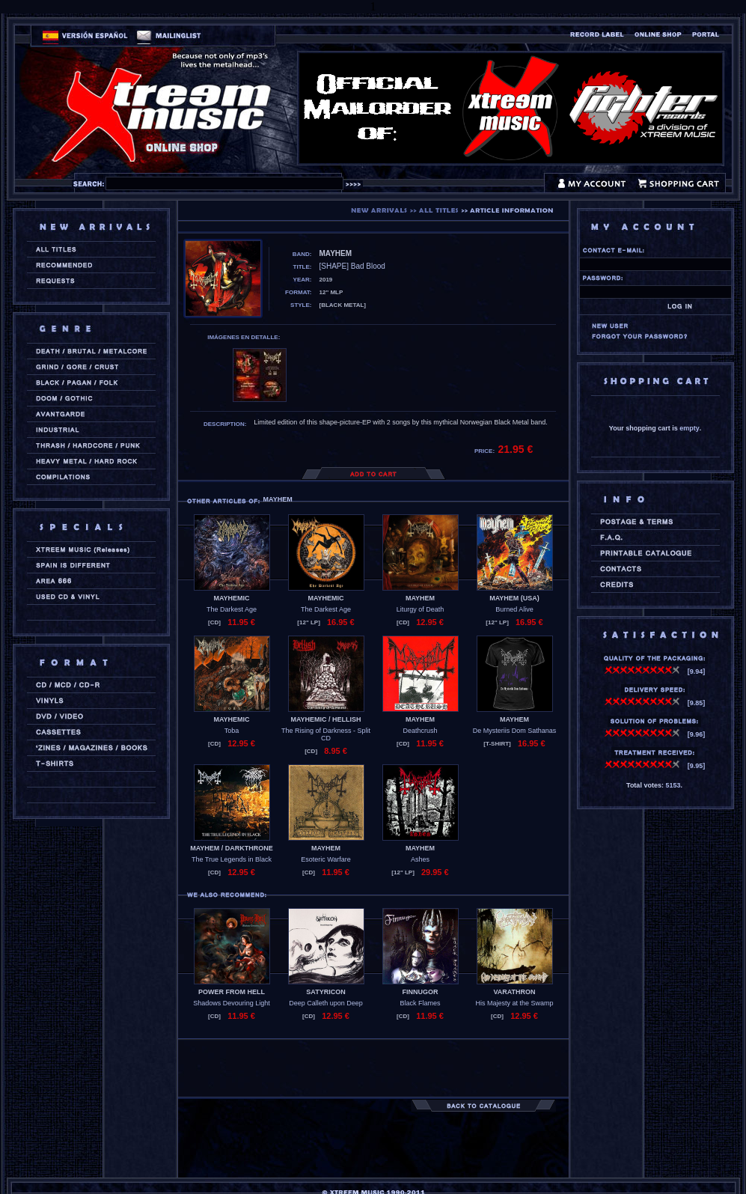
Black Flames (420, 1003)
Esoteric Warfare (326, 859)
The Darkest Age (232, 609)
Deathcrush (420, 730)
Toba (231, 730)
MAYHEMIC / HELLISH (325, 719)
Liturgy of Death (420, 609)
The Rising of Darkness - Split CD (325, 734)
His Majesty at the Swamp (514, 1003)
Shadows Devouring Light (231, 1003)
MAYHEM (420, 598)
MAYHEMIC (231, 598)
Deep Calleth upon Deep (326, 1003)
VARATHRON (514, 992)
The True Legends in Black (232, 859)
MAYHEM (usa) (514, 598)
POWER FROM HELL (231, 992)
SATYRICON (325, 992)
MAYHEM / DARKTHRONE (231, 848)
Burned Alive (514, 609)
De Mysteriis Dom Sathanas (515, 730)
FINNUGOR (420, 992)
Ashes (420, 859)
